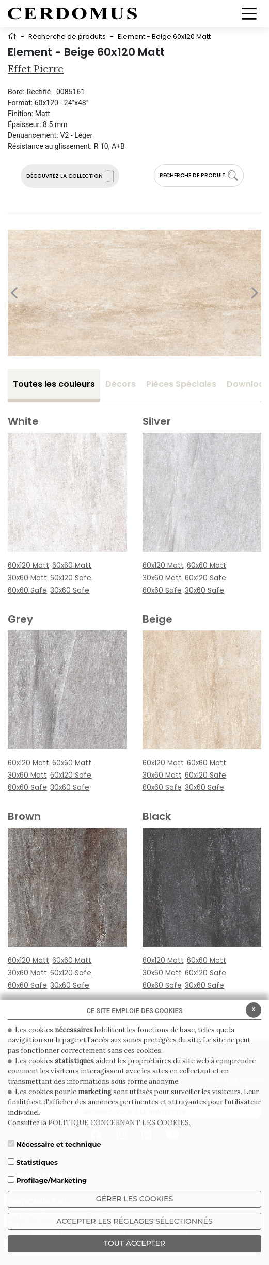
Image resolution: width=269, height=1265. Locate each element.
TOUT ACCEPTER (134, 1243)
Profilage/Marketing (51, 1180)
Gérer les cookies (134, 1199)
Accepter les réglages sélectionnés (134, 1221)
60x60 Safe (27, 590)
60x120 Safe (70, 578)
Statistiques (37, 1162)
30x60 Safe (69, 590)
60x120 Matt (28, 566)
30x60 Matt (27, 578)
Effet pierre (36, 68)
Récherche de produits (67, 36)
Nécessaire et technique (58, 1144)
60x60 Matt (71, 566)
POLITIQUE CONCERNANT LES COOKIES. (119, 1122)
